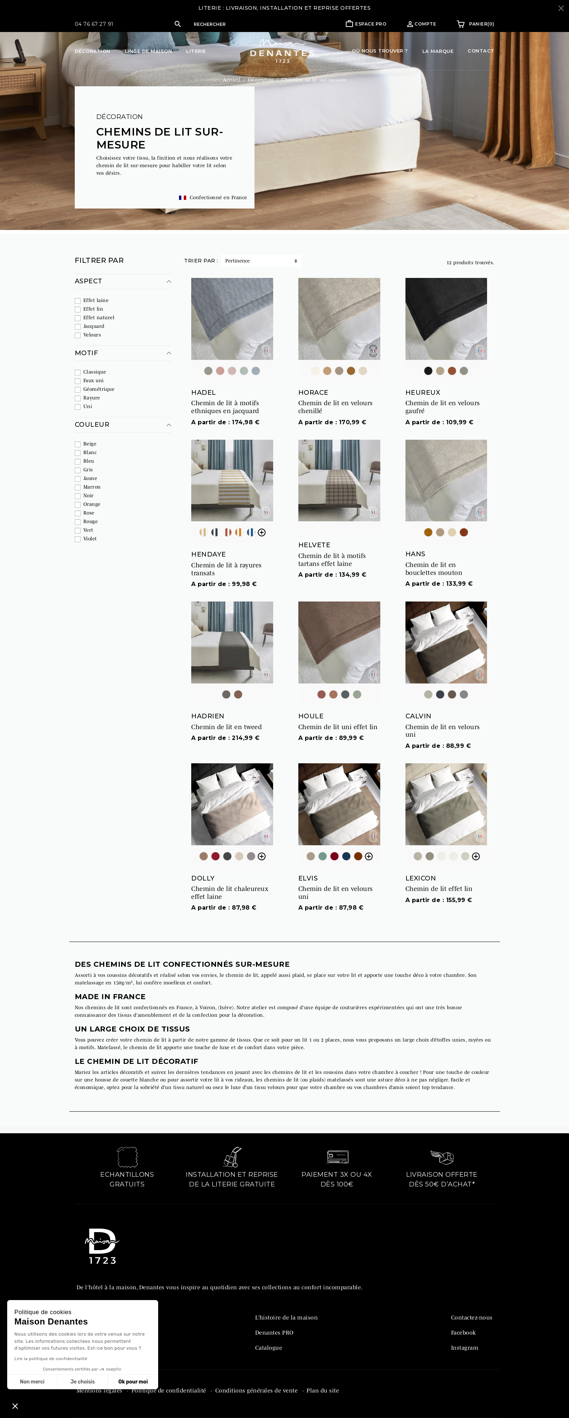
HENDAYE (208, 554)
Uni (87, 406)
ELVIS (308, 878)
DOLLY (203, 878)
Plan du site (323, 1390)
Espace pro (370, 24)
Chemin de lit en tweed (226, 727)
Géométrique (99, 389)
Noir (88, 495)
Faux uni (93, 380)
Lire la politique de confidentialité (50, 1358)
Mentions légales (100, 1390)
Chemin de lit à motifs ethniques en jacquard (225, 407)
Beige (90, 444)
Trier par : (201, 260)
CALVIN (418, 716)
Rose (89, 513)
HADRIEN (208, 716)
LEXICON (420, 878)
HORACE (313, 393)
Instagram (465, 1347)
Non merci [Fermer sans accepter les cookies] (32, 1382)
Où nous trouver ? (380, 51)
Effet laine (96, 300)
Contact (481, 51)
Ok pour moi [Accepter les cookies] (133, 1382)
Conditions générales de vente (257, 1390)
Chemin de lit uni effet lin (338, 727)
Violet (90, 538)
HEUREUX (422, 393)
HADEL (203, 393)
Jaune (90, 478)
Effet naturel (99, 317)
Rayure (91, 398)
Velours (92, 335)
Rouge (90, 521)
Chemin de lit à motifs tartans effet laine (332, 559)
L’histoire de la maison (286, 1317)
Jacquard (94, 326)
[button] (232, 24)
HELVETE (314, 545)
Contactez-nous (472, 1317)
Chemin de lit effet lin (439, 888)
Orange (92, 504)
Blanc (90, 452)
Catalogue (269, 1347)
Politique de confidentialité (170, 1390)
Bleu (88, 461)
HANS (415, 554)
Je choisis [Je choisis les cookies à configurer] (82, 1382)
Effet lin (93, 309)
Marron (92, 487)
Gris (88, 469)
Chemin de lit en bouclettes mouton (434, 568)
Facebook (463, 1332)
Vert (88, 530)
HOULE (311, 716)
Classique (94, 372)
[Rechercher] (239, 24)
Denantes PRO (274, 1332)
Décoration (119, 117)
